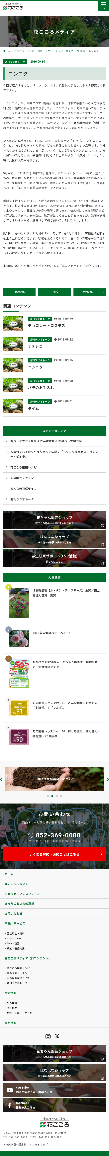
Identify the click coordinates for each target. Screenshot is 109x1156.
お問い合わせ (13, 913)
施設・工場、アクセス (19, 1013)
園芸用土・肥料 (16, 933)
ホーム (7, 50)
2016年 (80, 50)
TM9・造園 (13, 943)
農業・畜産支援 (16, 948)
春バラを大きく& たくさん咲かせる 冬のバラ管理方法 (46, 441)
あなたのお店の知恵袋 (19, 903)
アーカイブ (67, 50)
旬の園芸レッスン (22, 478)
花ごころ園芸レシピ (23, 467)
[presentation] (1, 779)
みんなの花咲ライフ (23, 489)
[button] (48, 796)
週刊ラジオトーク (47, 50)
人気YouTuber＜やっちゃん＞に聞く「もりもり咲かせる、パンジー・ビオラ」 (54, 454)
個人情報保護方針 (16, 1144)
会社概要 (12, 1008)
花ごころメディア (24, 50)
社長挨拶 (12, 1003)
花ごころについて (16, 884)
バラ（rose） (14, 938)
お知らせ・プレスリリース (22, 894)
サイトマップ (40, 1144)
